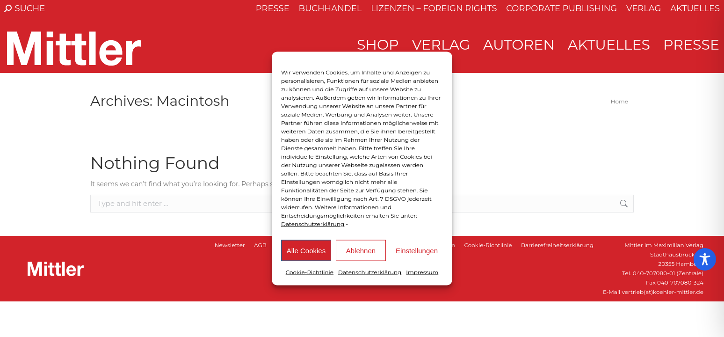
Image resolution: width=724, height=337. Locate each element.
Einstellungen (417, 250)
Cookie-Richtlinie (309, 272)
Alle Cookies (306, 250)
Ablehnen (361, 250)
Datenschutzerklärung (312, 223)
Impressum (422, 272)
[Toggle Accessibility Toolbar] (705, 259)
